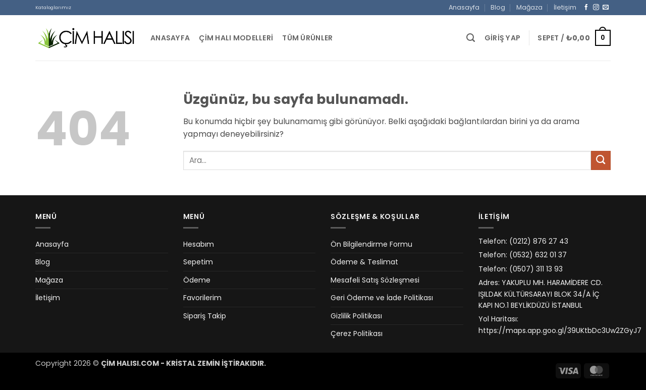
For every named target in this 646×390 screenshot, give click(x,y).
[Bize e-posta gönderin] (606, 7)
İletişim (565, 7)
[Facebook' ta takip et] (586, 7)
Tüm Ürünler (307, 38)
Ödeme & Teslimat (364, 262)
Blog (498, 7)
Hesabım (198, 244)
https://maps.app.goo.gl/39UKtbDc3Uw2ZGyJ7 (559, 330)
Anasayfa (464, 7)
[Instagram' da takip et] (596, 7)
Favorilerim (202, 298)
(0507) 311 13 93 (536, 269)
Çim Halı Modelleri (236, 38)
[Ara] (470, 38)
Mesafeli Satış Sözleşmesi (375, 280)
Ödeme (196, 280)
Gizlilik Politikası (356, 316)
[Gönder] (601, 161)
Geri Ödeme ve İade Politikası (382, 298)
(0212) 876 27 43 (538, 241)
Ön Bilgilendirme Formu (371, 244)
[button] (502, 38)
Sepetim (198, 262)
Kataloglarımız (53, 7)
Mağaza (529, 7)
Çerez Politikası (357, 333)
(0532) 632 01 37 (538, 255)
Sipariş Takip (204, 316)
